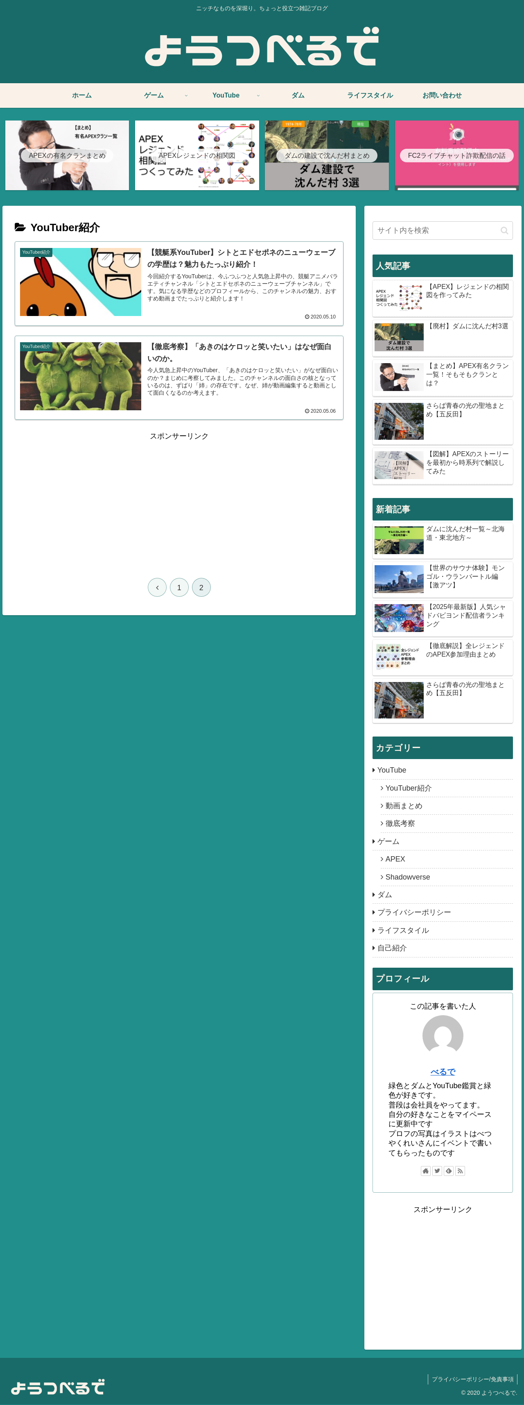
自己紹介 (392, 948)
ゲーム (388, 842)
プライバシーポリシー (414, 913)
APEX (395, 859)
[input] (443, 231)
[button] (504, 231)
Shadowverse (408, 877)
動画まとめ (404, 806)
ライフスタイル (403, 931)
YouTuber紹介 (409, 788)
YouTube (392, 770)
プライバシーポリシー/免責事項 (472, 1379)
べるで (443, 1072)
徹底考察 (400, 824)
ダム (384, 895)
